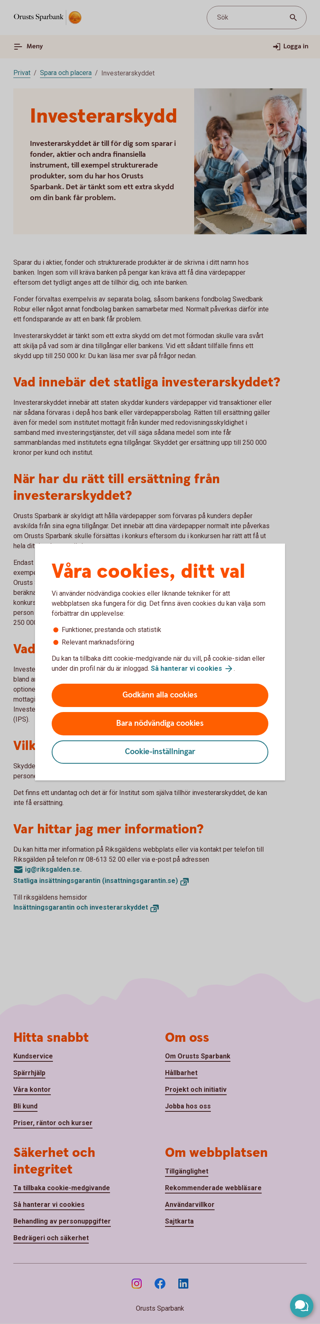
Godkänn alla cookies (160, 695)
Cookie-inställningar (160, 752)
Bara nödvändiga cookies (160, 723)
